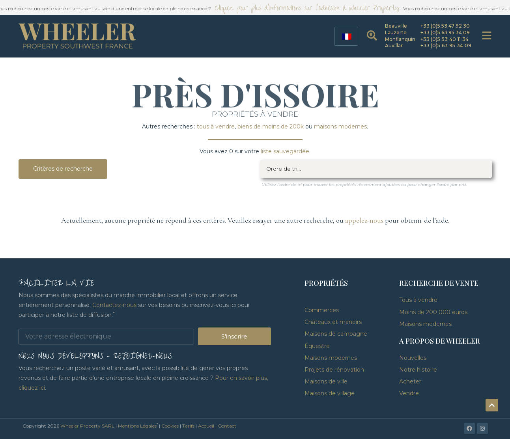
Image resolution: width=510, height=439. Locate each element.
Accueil (206, 426)
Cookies (170, 426)
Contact (227, 426)
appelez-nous (364, 220)
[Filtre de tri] (376, 169)
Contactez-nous (114, 305)
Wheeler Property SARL (87, 426)
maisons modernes (340, 126)
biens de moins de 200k (270, 126)
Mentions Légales (137, 426)
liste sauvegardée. (285, 151)
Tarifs (188, 426)
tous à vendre (216, 126)
